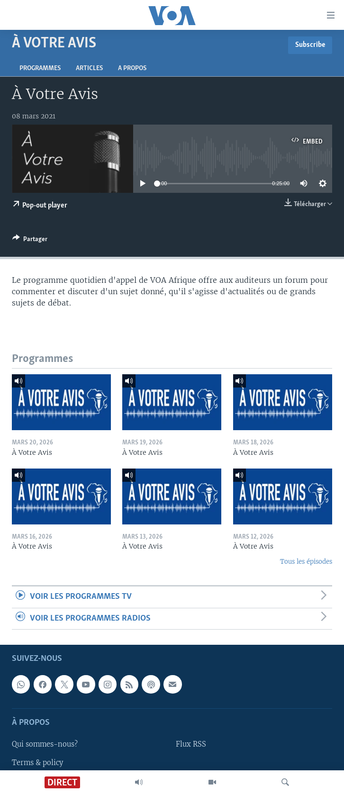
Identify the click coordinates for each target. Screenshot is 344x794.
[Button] (29, 241)
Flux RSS (191, 744)
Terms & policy (37, 762)
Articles (89, 68)
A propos (132, 68)
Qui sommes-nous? (45, 744)
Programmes (40, 68)
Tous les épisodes (306, 562)
